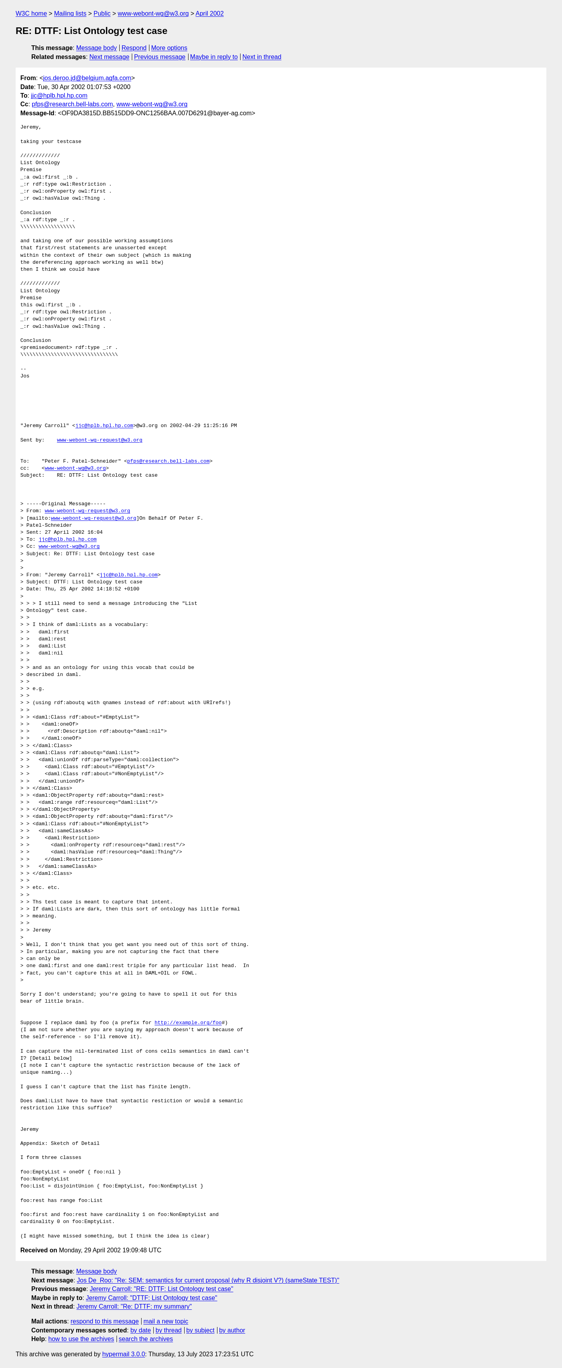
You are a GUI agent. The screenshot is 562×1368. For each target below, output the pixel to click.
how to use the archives (81, 1339)
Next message (109, 57)
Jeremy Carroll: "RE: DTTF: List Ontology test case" (161, 1289)
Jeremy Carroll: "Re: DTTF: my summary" (134, 1306)
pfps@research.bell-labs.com (72, 104)
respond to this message (104, 1321)
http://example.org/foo (188, 1022)
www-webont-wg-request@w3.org (99, 440)
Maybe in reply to (214, 57)
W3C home (31, 13)
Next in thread (262, 57)
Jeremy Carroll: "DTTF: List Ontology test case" (151, 1298)
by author (232, 1330)
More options (169, 48)
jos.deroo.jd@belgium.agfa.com (87, 78)
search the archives (146, 1339)
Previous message (160, 57)
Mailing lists (70, 13)
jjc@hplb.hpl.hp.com (59, 95)
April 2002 (210, 13)
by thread (169, 1330)
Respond (134, 48)
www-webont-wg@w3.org (153, 13)
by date (140, 1330)
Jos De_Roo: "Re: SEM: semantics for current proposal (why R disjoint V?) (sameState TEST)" (208, 1280)
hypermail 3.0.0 (123, 1354)
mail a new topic (166, 1321)
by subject (200, 1330)
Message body (96, 48)
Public (102, 13)
